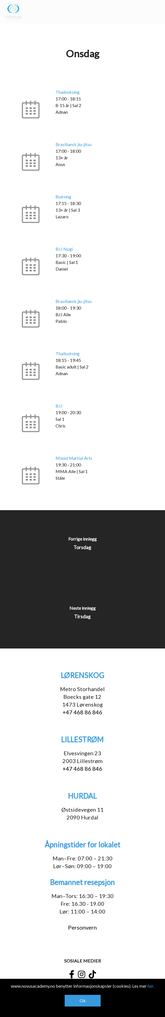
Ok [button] (83, 1000)
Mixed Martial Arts (74, 458)
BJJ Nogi (64, 248)
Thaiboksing (68, 92)
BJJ (59, 405)
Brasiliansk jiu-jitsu (73, 144)
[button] (157, 11)
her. (151, 986)
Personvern (82, 927)
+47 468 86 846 (82, 712)
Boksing (63, 196)
